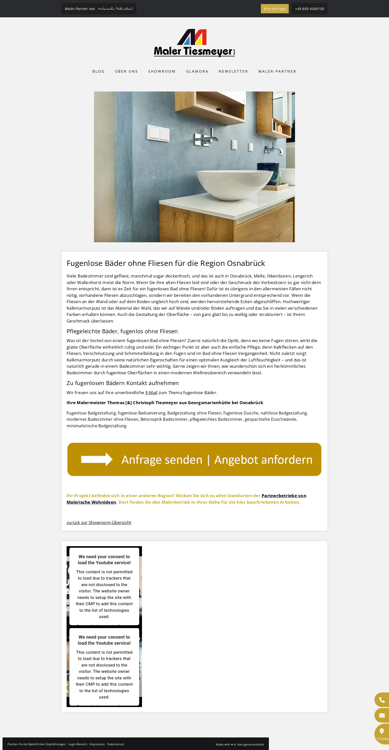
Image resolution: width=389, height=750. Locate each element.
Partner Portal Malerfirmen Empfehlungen (37, 744)
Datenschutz (115, 744)
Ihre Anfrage (275, 8)
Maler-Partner (277, 71)
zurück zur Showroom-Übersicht (99, 522)
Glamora (197, 71)
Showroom (162, 71)
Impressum (97, 744)
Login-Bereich (77, 744)
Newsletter (233, 71)
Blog (98, 71)
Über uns (126, 71)
